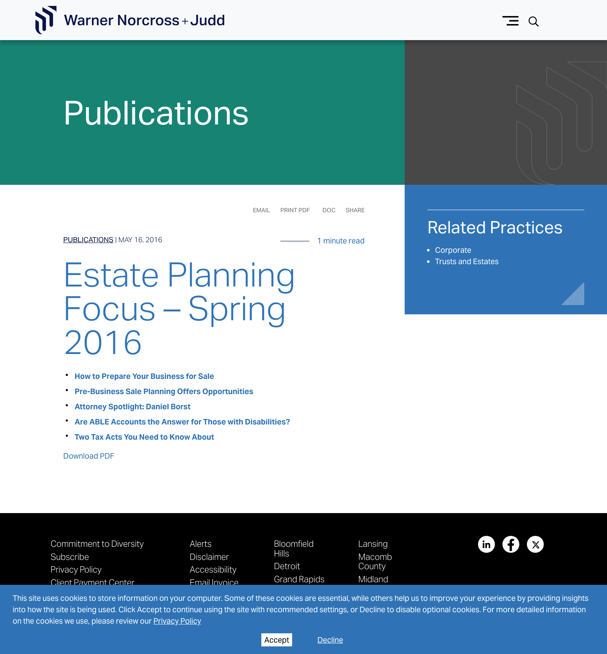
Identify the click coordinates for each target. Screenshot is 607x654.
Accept (276, 640)
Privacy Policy (76, 569)
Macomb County (375, 561)
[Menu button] (510, 20)
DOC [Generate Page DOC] (329, 210)
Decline (330, 640)
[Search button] (534, 20)
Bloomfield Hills (294, 548)
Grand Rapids (299, 579)
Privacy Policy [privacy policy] (177, 621)
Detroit (287, 566)
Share (355, 210)
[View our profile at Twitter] (535, 544)
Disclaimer (209, 556)
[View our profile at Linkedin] (486, 544)
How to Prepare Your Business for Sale (144, 376)
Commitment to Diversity (97, 543)
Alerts (201, 543)
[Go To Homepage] (129, 20)
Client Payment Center (92, 582)
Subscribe (70, 556)
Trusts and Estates (467, 261)
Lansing (373, 543)
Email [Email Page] (261, 210)
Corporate (453, 250)
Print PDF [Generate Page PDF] (295, 210)
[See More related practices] (495, 231)
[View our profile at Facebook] (510, 544)
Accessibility (213, 569)
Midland (373, 579)
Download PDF (88, 456)
